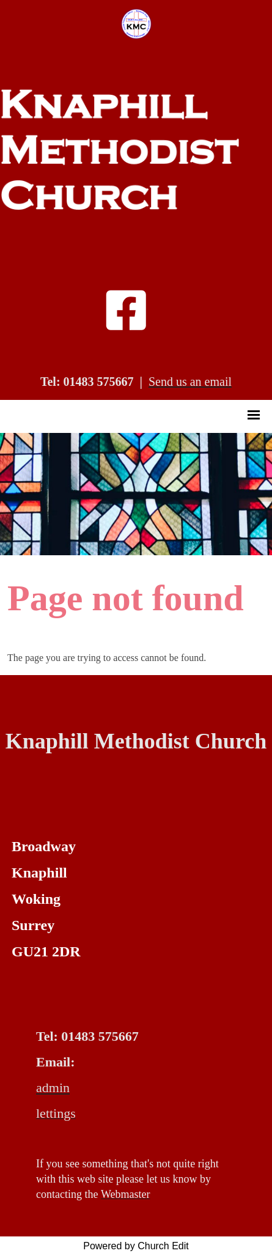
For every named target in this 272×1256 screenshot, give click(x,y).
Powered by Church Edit (136, 1246)
